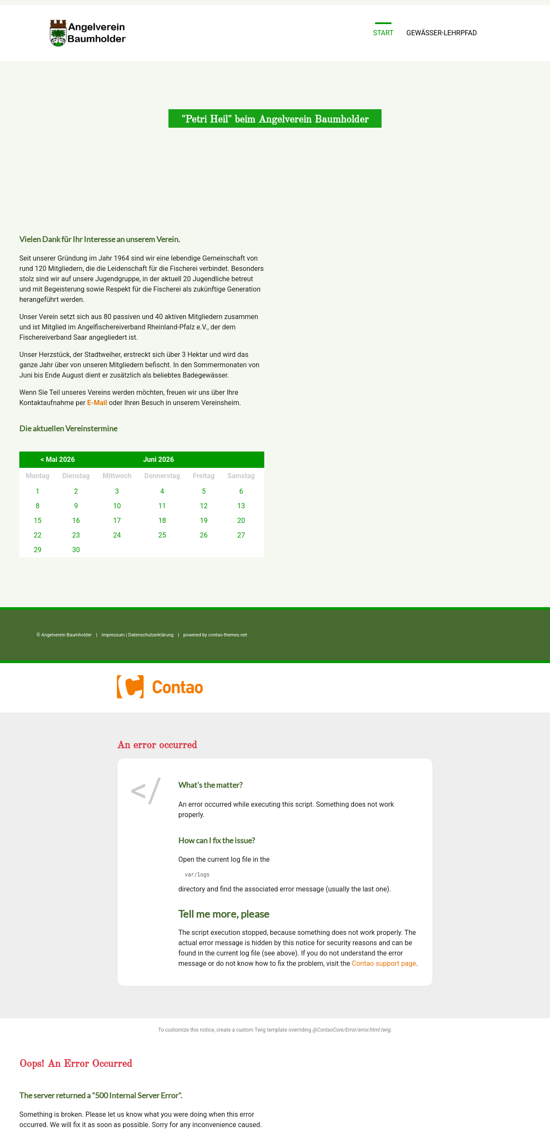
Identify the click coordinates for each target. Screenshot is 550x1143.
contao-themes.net (227, 635)
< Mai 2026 (58, 459)
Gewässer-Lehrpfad (441, 33)
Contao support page (384, 963)
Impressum (113, 635)
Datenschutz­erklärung (151, 635)
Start (383, 33)
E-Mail (97, 403)
